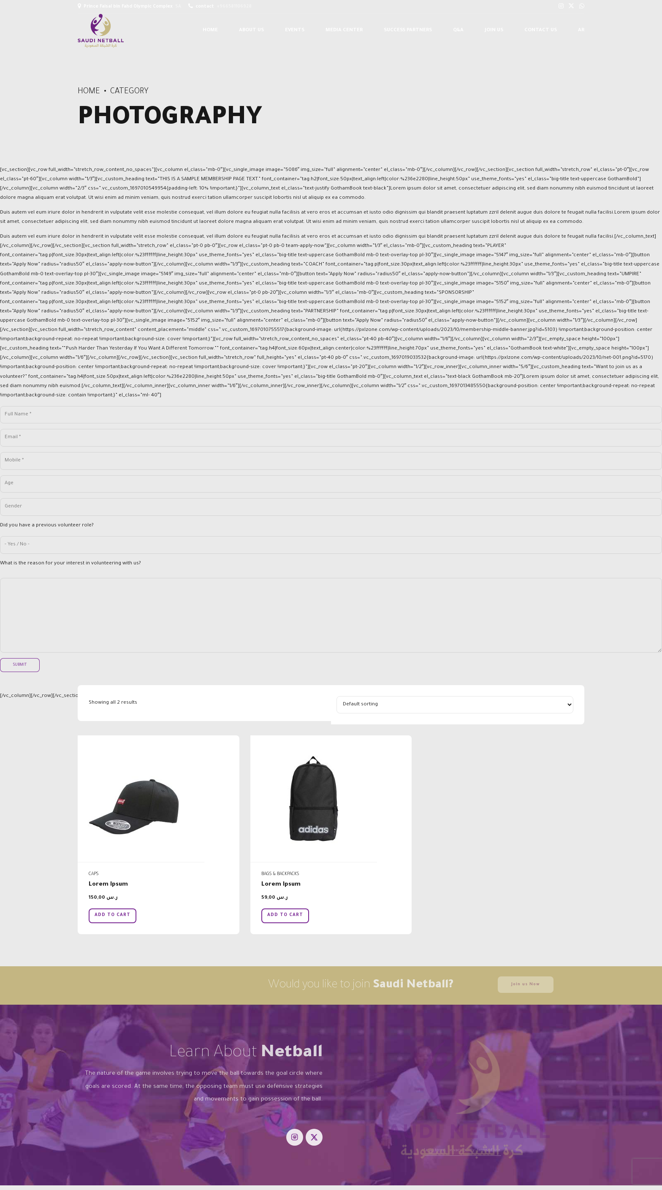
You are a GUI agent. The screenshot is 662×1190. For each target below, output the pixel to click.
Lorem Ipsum (108, 884)
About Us (251, 30)
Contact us (540, 30)
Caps (93, 874)
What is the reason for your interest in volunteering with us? (70, 564)
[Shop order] (454, 705)
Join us (494, 30)
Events (294, 30)
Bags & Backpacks (280, 874)
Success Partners (408, 30)
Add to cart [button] (112, 915)
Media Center (344, 30)
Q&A (458, 30)
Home (210, 30)
